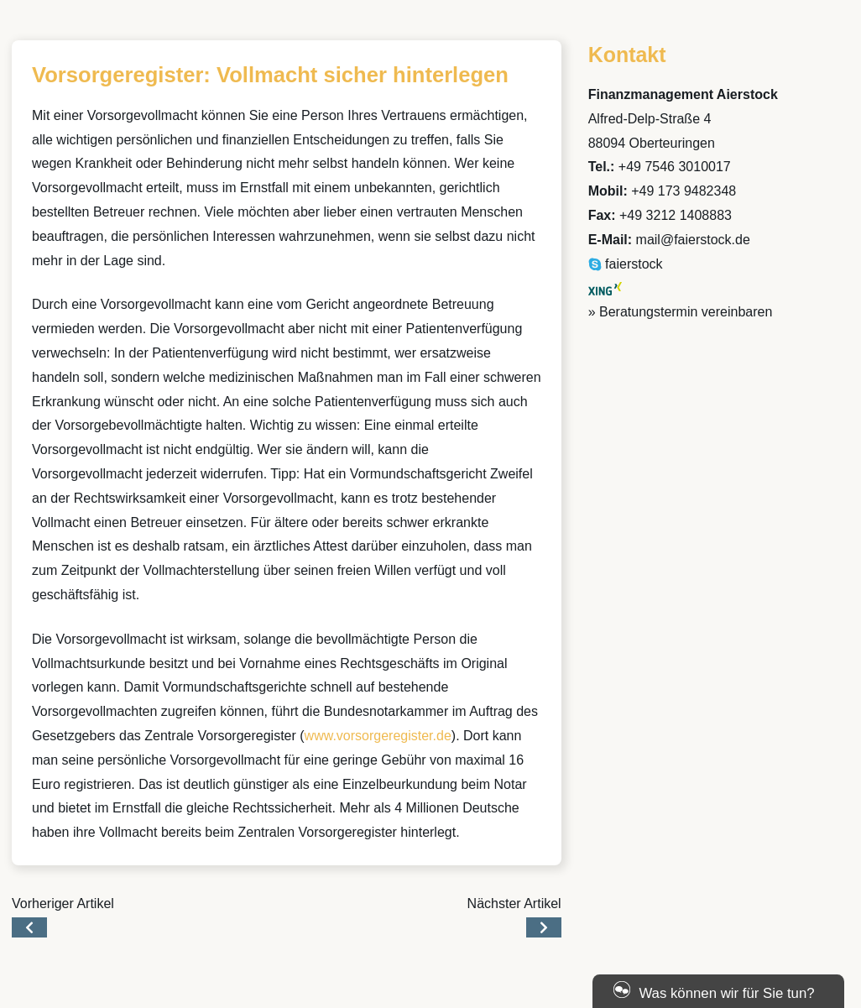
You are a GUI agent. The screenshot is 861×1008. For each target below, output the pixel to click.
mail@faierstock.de (693, 239)
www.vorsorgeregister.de (378, 736)
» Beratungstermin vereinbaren (680, 312)
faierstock (625, 264)
